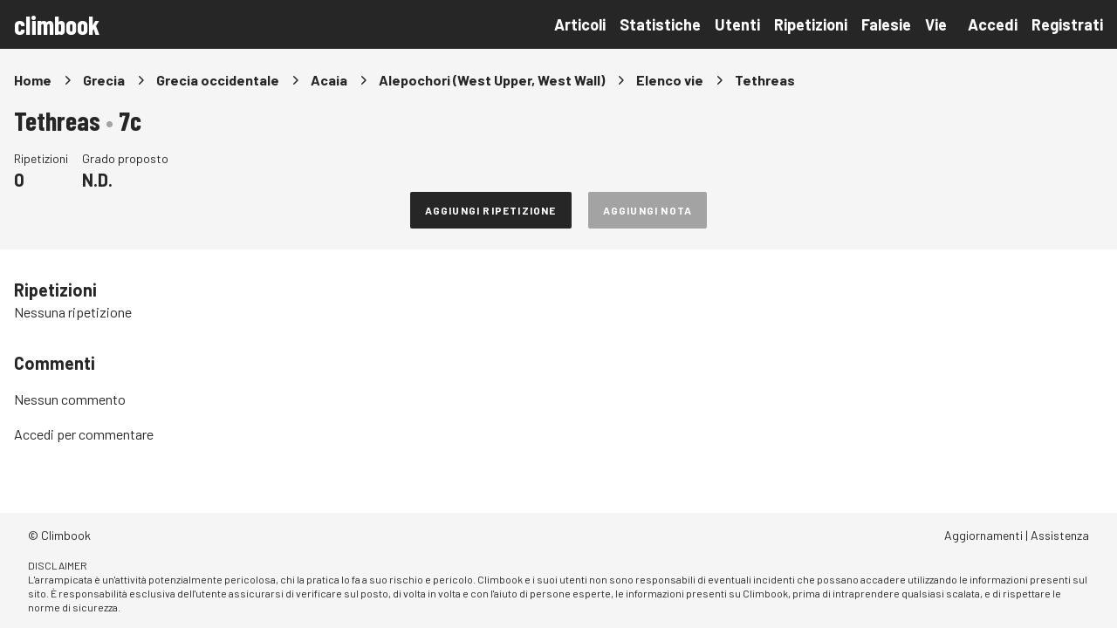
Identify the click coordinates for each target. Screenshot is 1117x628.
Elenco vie (669, 80)
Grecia (104, 80)
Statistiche (660, 24)
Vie (936, 24)
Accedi (993, 24)
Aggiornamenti (983, 535)
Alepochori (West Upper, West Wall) (492, 80)
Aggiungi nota (648, 210)
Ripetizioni (810, 24)
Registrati (1067, 24)
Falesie (886, 24)
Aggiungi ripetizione (491, 210)
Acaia (329, 80)
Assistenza (1060, 535)
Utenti (737, 24)
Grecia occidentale (217, 80)
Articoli (580, 24)
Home (32, 80)
